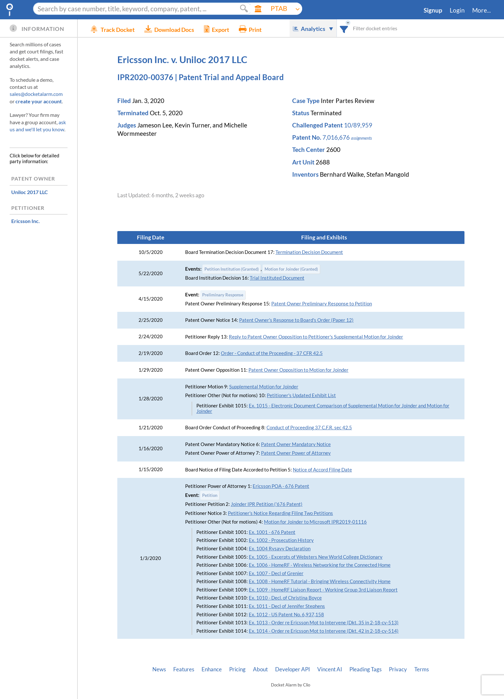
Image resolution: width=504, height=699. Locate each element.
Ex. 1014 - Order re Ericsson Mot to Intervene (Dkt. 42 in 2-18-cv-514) (324, 631)
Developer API (292, 669)
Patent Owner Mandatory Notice (296, 444)
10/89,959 (358, 125)
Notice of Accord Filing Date (322, 469)
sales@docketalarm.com (36, 94)
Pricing (237, 669)
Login (457, 10)
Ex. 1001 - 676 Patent (272, 532)
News (159, 669)
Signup (433, 10)
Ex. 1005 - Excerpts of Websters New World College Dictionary (315, 557)
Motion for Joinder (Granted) (291, 269)
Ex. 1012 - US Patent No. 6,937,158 (286, 614)
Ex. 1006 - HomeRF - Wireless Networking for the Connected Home (320, 565)
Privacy (398, 669)
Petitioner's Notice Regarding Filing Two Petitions (280, 513)
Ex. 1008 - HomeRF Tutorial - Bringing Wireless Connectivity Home (320, 581)
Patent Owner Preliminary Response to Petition (321, 303)
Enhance (212, 669)
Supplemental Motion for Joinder (263, 386)
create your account (38, 101)
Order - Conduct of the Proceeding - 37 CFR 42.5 (272, 353)
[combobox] (344, 28)
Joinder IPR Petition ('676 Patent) (266, 504)
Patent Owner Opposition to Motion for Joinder (298, 370)
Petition (209, 495)
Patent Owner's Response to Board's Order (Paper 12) (296, 320)
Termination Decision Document (309, 252)
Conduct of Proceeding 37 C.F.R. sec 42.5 (309, 427)
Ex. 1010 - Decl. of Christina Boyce (285, 598)
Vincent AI (329, 669)
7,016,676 (336, 137)
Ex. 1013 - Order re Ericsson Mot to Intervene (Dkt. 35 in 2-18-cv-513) (324, 622)
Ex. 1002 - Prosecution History (281, 540)
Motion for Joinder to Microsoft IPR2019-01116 (315, 522)
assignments (361, 138)
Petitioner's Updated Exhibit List (301, 395)
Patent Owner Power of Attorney (296, 453)
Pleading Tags (365, 669)
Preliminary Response (222, 294)
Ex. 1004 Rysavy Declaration (279, 548)
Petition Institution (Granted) (231, 269)
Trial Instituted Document (277, 278)
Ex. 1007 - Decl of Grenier (276, 573)
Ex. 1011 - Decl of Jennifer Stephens (287, 606)
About (260, 669)
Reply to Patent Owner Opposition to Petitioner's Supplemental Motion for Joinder (316, 337)
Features (183, 669)
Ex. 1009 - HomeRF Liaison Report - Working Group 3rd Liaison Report (323, 589)
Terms (421, 669)
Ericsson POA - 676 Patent (281, 486)
